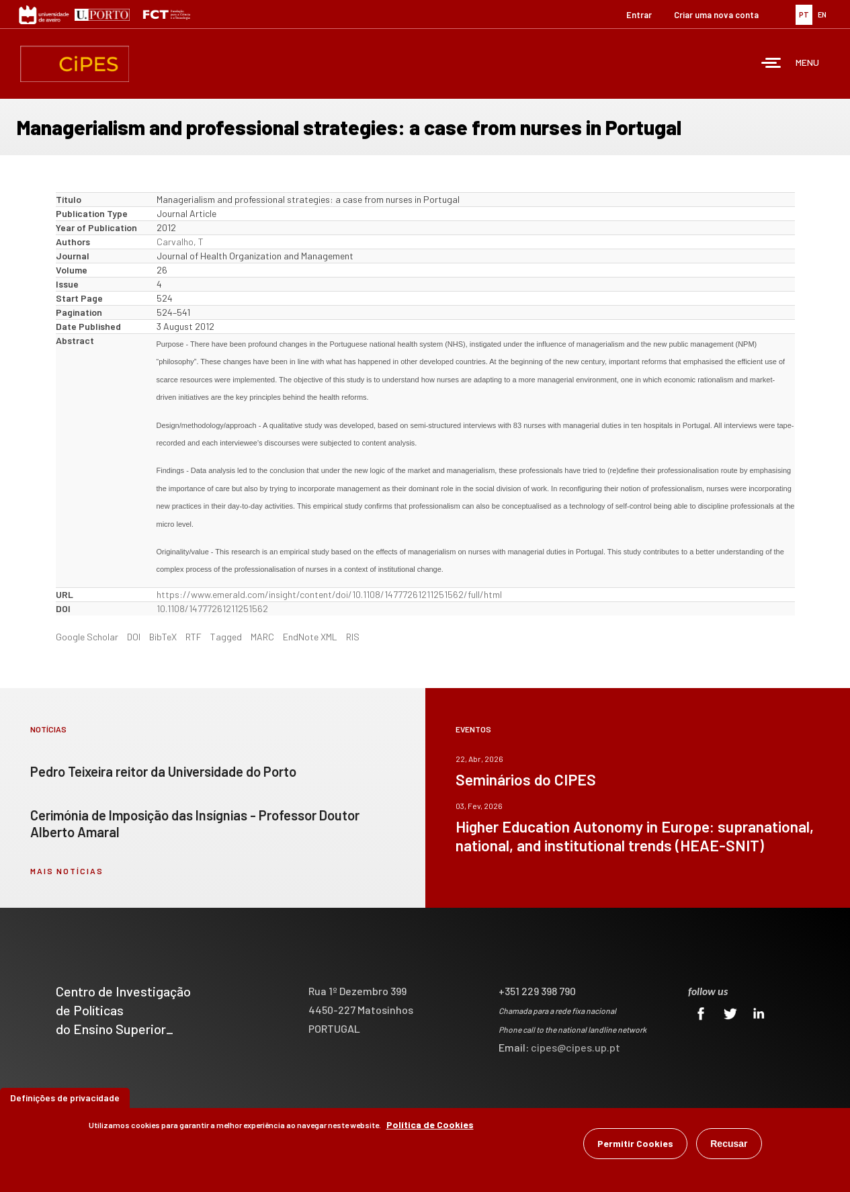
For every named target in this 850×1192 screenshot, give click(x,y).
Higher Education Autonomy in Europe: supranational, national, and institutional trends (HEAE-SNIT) (635, 836)
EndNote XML (310, 636)
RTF (193, 636)
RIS (352, 636)
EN (822, 14)
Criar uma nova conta (716, 14)
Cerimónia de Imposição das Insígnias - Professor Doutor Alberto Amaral (194, 823)
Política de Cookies (430, 1124)
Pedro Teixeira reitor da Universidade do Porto (163, 771)
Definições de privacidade (65, 1097)
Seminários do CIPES (526, 779)
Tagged (226, 636)
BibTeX (163, 636)
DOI (133, 636)
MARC (262, 636)
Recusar (728, 1143)
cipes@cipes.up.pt (575, 1047)
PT (804, 14)
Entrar (639, 14)
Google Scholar (87, 636)
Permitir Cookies (635, 1143)
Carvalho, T (180, 241)
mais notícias (66, 871)
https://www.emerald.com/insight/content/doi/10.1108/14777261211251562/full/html (329, 594)
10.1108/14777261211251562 (212, 608)
